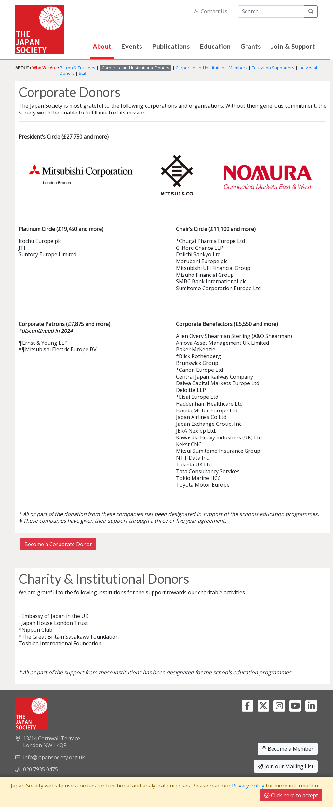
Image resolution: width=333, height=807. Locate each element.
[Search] (271, 11)
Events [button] (131, 46)
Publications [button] (171, 46)
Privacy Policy (248, 785)
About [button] (102, 46)
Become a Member (287, 748)
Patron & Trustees (77, 68)
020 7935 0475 (40, 769)
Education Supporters (273, 68)
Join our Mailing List (285, 766)
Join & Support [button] (293, 46)
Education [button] (215, 46)
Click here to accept (291, 795)
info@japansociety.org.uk (54, 757)
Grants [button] (250, 46)
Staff (83, 73)
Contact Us (210, 11)
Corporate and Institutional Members (211, 68)
